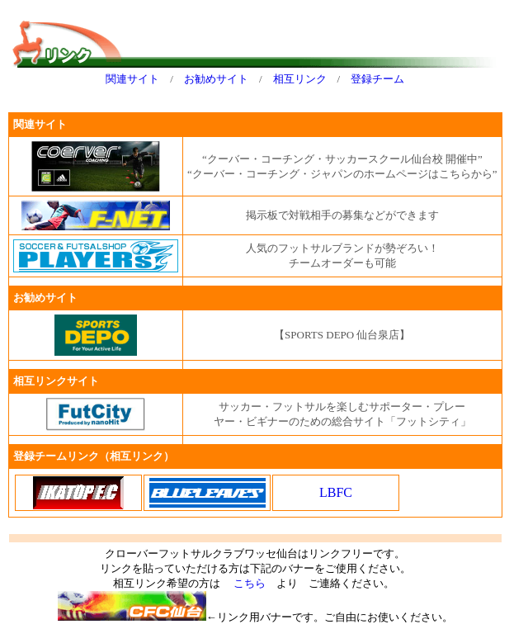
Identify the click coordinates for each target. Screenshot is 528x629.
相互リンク (300, 79)
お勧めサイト (216, 79)
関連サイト (132, 79)
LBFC (335, 492)
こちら (249, 583)
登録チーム (377, 79)
